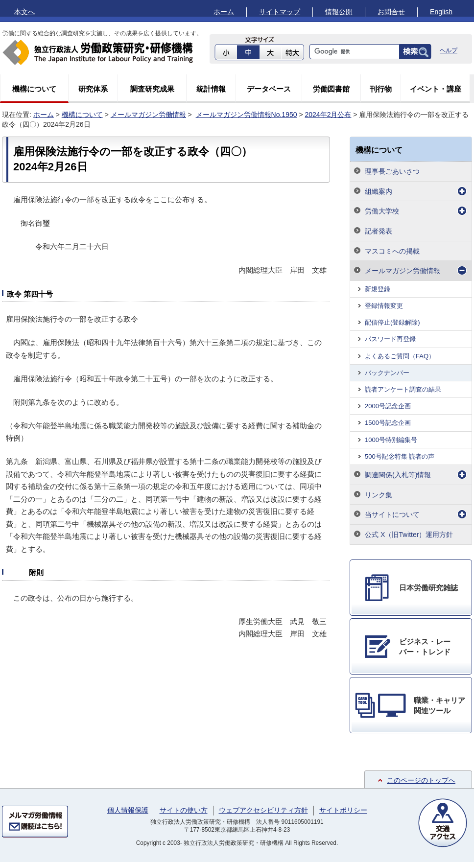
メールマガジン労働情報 (148, 114)
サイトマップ (279, 12)
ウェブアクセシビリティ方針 (263, 810)
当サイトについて (392, 514)
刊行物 (381, 89)
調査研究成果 (152, 89)
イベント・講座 (435, 89)
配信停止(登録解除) (392, 322)
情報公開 (339, 12)
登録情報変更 (384, 305)
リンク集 (378, 495)
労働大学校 (382, 211)
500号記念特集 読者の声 (399, 456)
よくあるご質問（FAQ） (400, 356)
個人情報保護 (127, 810)
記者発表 (378, 231)
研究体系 (93, 89)
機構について (34, 89)
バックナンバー (387, 372)
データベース (269, 89)
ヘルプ (448, 50)
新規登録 (377, 289)
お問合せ (391, 12)
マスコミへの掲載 (392, 251)
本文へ (24, 12)
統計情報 (211, 89)
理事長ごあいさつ (392, 171)
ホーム (223, 12)
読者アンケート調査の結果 (403, 389)
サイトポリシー (343, 810)
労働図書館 (331, 89)
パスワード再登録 (390, 339)
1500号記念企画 (388, 422)
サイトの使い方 (184, 810)
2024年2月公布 (328, 114)
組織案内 (378, 191)
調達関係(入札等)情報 (398, 475)
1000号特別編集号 (391, 439)
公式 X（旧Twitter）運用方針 (409, 534)
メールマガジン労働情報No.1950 (246, 114)
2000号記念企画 (388, 406)
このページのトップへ (421, 780)
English (441, 12)
